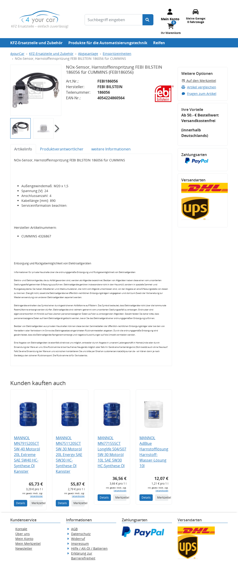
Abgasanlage (88, 53)
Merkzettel (37, 503)
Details (20, 503)
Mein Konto (24, 538)
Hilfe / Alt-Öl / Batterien (89, 548)
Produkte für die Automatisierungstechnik (107, 42)
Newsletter (23, 548)
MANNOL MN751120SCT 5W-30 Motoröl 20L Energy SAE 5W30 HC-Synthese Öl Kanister (69, 454)
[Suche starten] (147, 19)
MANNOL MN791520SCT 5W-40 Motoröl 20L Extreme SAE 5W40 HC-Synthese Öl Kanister (27, 454)
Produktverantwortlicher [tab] (61, 149)
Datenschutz (81, 534)
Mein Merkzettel (28, 543)
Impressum (80, 543)
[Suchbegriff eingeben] (114, 19)
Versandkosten (36, 496)
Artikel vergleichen (198, 87)
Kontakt (21, 529)
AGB (74, 529)
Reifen (159, 42)
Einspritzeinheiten (117, 53)
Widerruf (78, 538)
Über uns (22, 534)
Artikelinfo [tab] (23, 149)
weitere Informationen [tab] (111, 149)
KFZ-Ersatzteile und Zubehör (36, 42)
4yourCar (17, 53)
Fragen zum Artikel (198, 93)
